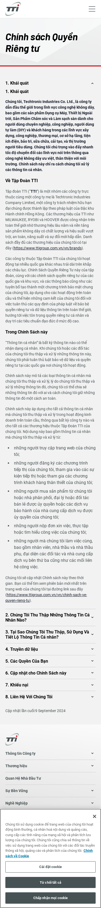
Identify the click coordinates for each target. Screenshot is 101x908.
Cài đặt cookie (50, 867)
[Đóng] (94, 816)
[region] (50, 858)
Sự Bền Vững (16, 791)
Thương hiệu (16, 766)
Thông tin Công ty (20, 753)
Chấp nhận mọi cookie (50, 898)
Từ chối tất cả (50, 882)
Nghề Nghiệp (16, 803)
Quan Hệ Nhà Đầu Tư (23, 778)
